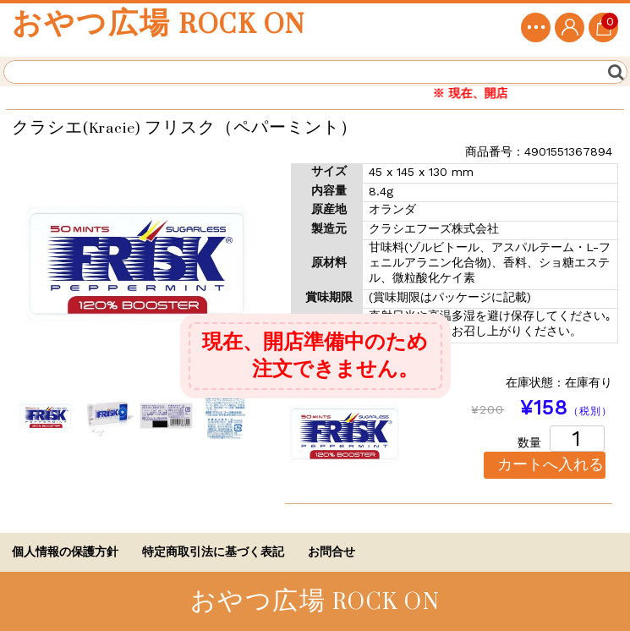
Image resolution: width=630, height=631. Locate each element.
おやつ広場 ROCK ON (158, 24)
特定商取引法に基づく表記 (213, 551)
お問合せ (331, 551)
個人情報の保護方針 (65, 551)
